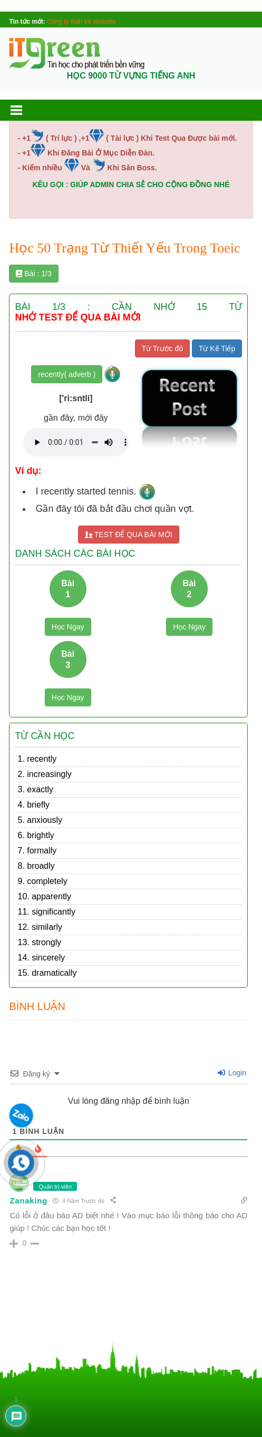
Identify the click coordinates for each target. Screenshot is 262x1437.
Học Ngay (68, 627)
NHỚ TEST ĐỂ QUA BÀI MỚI (77, 318)
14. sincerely (41, 957)
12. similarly (39, 927)
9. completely (42, 881)
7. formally (36, 850)
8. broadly (35, 865)
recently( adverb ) (66, 374)
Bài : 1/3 (33, 273)
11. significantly (46, 911)
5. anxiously (39, 819)
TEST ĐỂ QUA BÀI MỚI (128, 534)
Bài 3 (67, 659)
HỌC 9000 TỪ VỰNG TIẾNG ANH (131, 75)
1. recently (36, 758)
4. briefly (33, 804)
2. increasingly (44, 774)
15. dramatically (46, 972)
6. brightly (35, 835)
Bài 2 (189, 589)
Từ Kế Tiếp (217, 348)
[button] (26, 110)
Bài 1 (67, 589)
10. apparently (44, 896)
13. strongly (39, 942)
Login (232, 1073)
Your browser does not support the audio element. (76, 442)
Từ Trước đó (162, 348)
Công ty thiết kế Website (81, 21)
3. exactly (35, 789)
